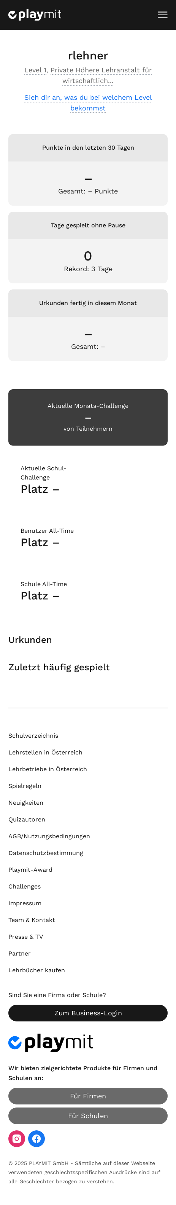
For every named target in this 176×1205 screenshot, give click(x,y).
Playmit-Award (30, 869)
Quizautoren (26, 819)
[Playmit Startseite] (35, 15)
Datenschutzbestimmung (45, 853)
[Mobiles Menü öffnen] (162, 15)
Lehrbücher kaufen (36, 970)
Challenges (24, 886)
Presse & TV (25, 936)
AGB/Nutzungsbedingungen (49, 836)
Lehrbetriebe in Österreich (47, 769)
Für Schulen (88, 1116)
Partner (19, 953)
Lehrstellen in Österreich (45, 752)
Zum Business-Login (88, 1013)
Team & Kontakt (31, 920)
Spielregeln (24, 785)
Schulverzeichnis (33, 735)
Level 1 (35, 70)
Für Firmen (88, 1096)
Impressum (24, 903)
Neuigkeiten (25, 802)
